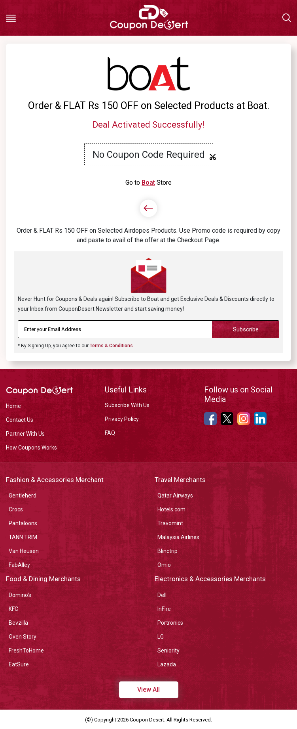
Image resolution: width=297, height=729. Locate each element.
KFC (13, 609)
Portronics (170, 623)
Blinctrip (167, 551)
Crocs (16, 509)
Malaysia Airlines (178, 537)
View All (148, 689)
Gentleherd (22, 495)
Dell (161, 595)
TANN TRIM (23, 537)
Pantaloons (23, 523)
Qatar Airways (175, 495)
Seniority (168, 650)
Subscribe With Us (127, 405)
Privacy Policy (122, 419)
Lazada (166, 664)
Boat (148, 182)
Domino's (20, 595)
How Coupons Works (31, 447)
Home (13, 406)
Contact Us (19, 420)
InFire (164, 609)
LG (160, 636)
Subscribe (246, 329)
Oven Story (22, 636)
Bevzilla (18, 623)
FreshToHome (26, 650)
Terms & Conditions (111, 345)
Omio (164, 565)
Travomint (170, 523)
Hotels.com (171, 509)
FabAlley (19, 565)
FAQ (110, 433)
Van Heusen (24, 551)
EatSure (19, 664)
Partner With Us (25, 434)
